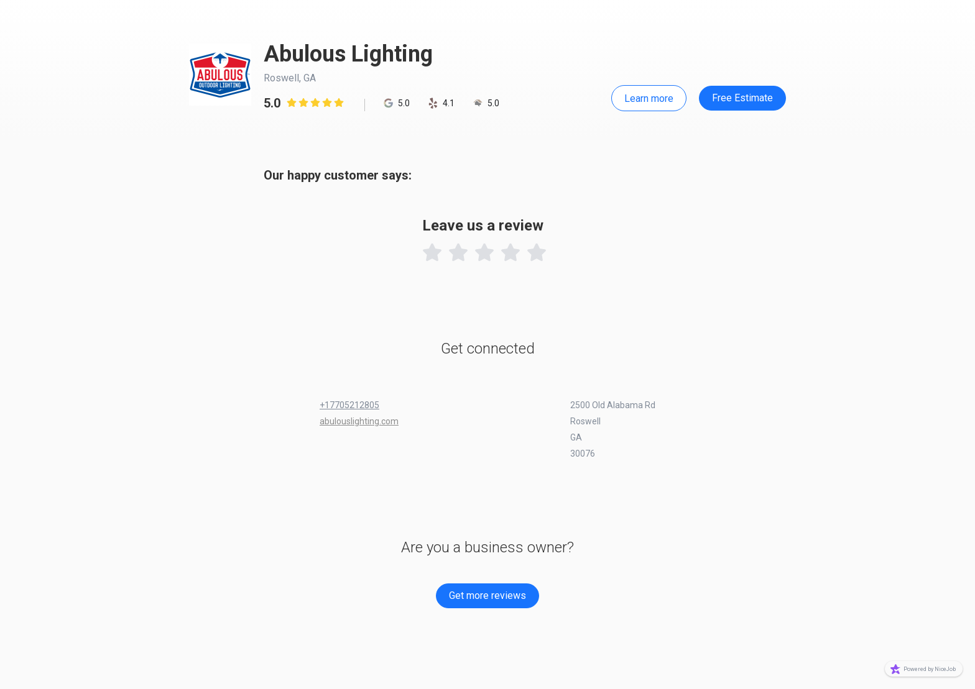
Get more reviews (487, 595)
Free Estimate (742, 98)
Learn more (648, 98)
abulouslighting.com (359, 421)
